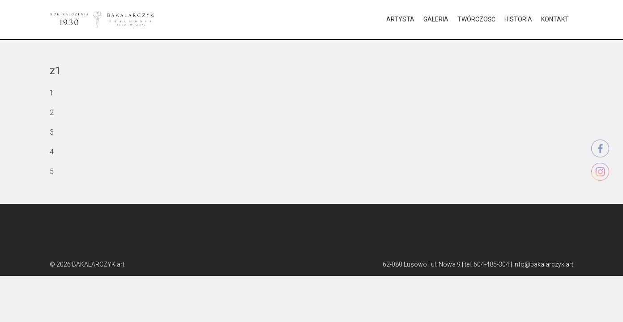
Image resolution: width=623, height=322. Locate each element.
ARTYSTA (400, 19)
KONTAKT (555, 19)
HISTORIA (518, 19)
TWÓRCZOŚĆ (476, 19)
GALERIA (435, 19)
